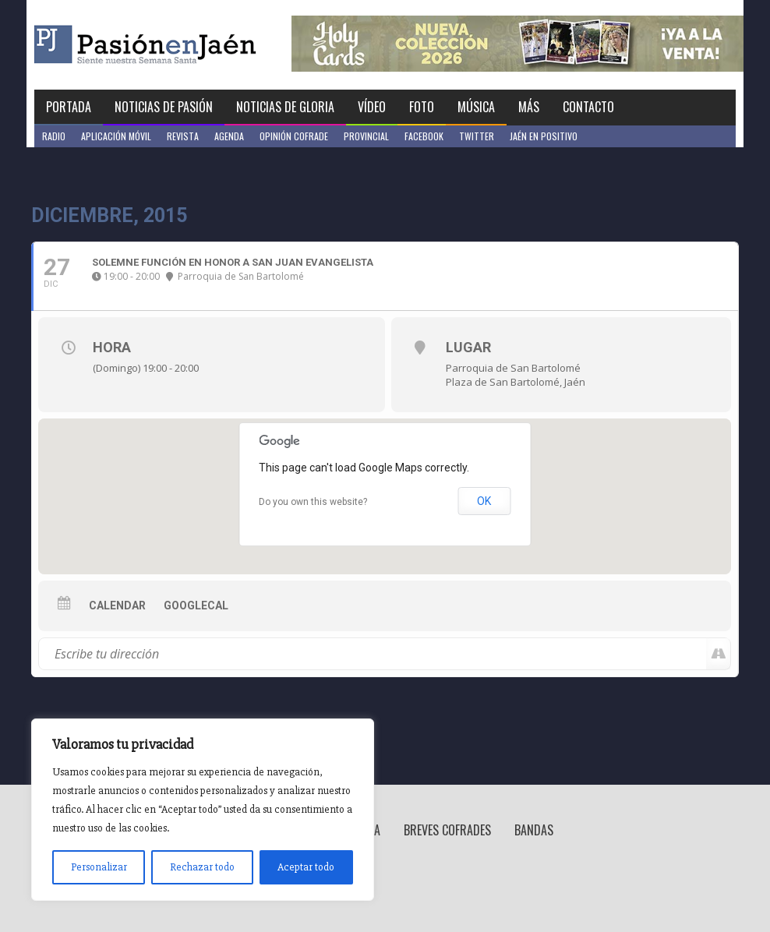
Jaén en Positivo (544, 136)
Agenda (229, 136)
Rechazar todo (202, 867)
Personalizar (99, 867)
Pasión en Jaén (187, 45)
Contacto (588, 106)
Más (528, 106)
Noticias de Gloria (285, 106)
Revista (183, 136)
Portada (68, 106)
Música (476, 106)
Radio (53, 136)
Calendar (117, 605)
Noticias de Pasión (164, 106)
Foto (421, 106)
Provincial (366, 136)
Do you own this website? (313, 501)
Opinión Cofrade (294, 136)
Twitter (476, 136)
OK (484, 501)
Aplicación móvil (116, 136)
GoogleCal (196, 605)
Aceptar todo (305, 867)
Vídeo (372, 106)
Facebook (423, 136)
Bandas (533, 830)
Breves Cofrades (447, 830)
